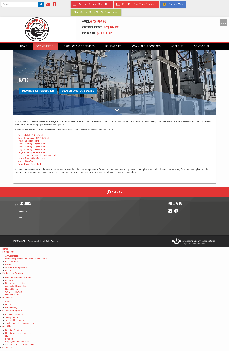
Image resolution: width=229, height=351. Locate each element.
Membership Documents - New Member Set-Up (26, 259)
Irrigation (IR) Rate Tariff (28, 141)
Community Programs (147, 46)
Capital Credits (12, 261)
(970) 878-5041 (98, 21)
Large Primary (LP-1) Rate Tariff (32, 144)
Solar (7, 302)
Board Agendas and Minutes (18, 333)
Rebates (9, 280)
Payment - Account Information (19, 277)
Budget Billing (11, 289)
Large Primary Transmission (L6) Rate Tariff (37, 155)
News (19, 217)
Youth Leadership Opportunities (19, 323)
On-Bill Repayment (13, 292)
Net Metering (11, 307)
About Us (178, 46)
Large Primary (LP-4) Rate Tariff (32, 152)
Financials (9, 339)
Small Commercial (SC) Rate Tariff (33, 138)
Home (23, 46)
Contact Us (201, 46)
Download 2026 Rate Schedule (78, 91)
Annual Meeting (12, 256)
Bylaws (8, 264)
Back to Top (117, 192)
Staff (7, 336)
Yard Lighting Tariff (26, 161)
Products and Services (80, 46)
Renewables (114, 46)
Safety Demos (11, 317)
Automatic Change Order (16, 286)
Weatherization (12, 295)
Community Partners (14, 314)
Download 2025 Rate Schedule (38, 91)
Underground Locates (15, 283)
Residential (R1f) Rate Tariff (30, 135)
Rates (8, 270)
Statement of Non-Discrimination (20, 344)
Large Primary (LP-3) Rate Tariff (32, 149)
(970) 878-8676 (105, 33)
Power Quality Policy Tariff (29, 164)
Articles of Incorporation (16, 267)
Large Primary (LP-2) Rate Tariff (32, 146)
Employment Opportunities (17, 342)
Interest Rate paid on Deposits (31, 158)
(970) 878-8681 (111, 27)
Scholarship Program (14, 320)
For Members (45, 46)
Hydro (8, 304)
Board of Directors (13, 330)
